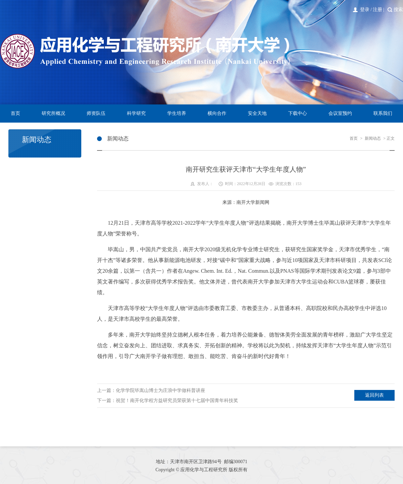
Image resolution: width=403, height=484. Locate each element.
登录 (364, 9)
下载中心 (297, 113)
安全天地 (257, 113)
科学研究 (136, 113)
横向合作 (217, 113)
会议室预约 (340, 113)
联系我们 (382, 113)
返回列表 (374, 395)
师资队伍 (96, 113)
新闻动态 (373, 138)
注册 (377, 9)
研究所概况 (53, 113)
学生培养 (176, 113)
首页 (15, 113)
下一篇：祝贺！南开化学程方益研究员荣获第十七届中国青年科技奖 (167, 400)
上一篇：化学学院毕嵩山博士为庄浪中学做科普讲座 (151, 390)
